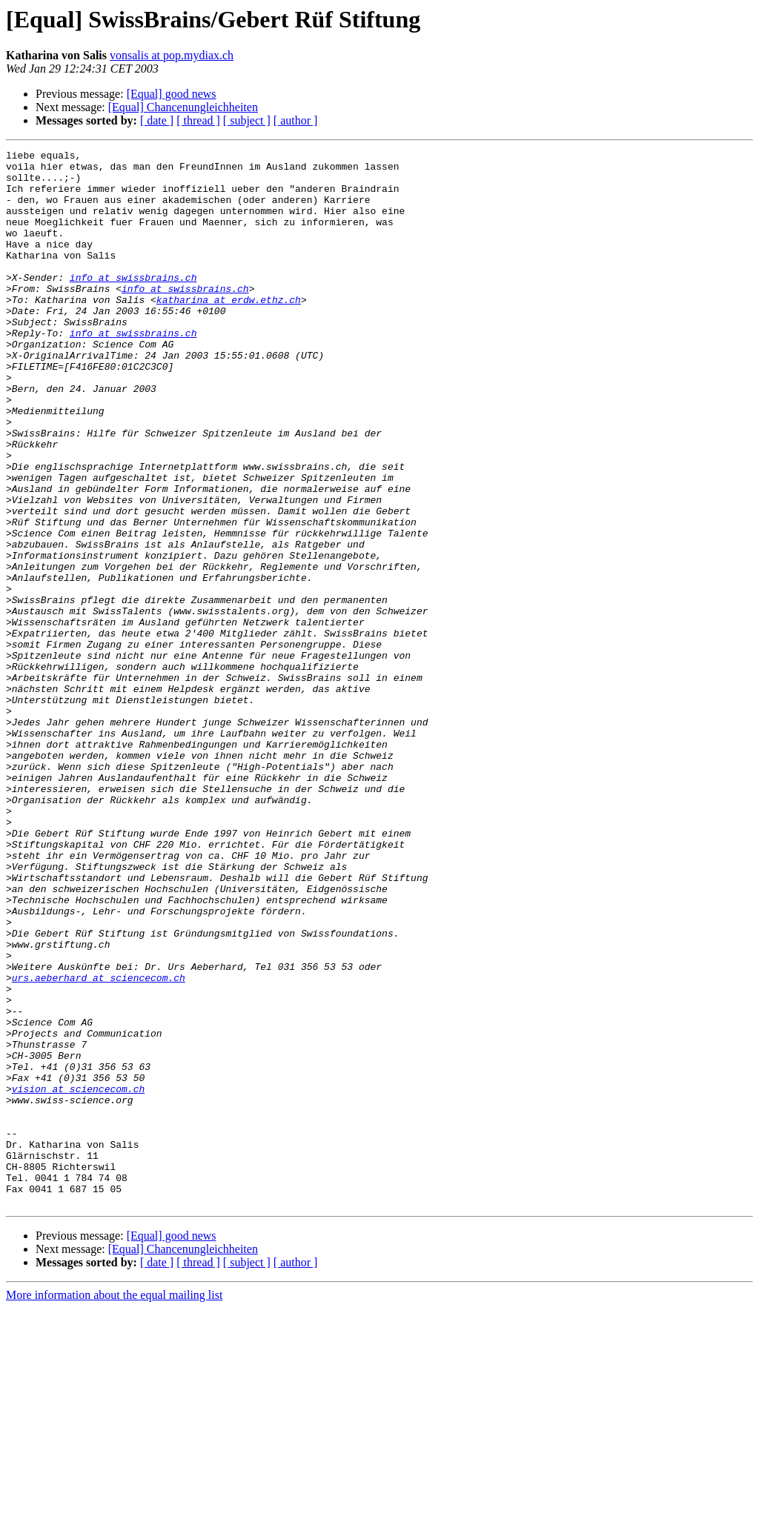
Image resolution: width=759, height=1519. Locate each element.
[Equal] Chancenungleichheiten (183, 107)
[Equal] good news (171, 93)
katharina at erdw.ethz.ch (228, 330)
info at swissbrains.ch (133, 303)
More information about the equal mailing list (114, 1506)
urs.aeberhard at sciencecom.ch (98, 1144)
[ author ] (296, 120)
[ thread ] (198, 120)
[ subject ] (247, 120)
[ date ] (156, 120)
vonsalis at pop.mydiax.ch (171, 55)
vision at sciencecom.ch (78, 1277)
